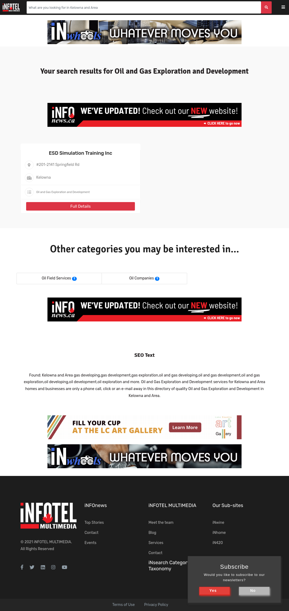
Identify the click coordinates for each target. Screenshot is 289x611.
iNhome (219, 532)
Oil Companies (141, 278)
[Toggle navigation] (286, 8)
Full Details (80, 206)
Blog (152, 532)
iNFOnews (96, 505)
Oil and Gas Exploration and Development (63, 192)
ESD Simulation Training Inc (80, 153)
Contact (91, 532)
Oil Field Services (56, 278)
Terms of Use (123, 604)
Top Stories (94, 522)
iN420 (217, 543)
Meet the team (161, 522)
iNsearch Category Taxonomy (169, 566)
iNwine (218, 522)
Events (91, 543)
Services (155, 543)
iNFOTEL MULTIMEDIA (52, 542)
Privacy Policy (156, 604)
